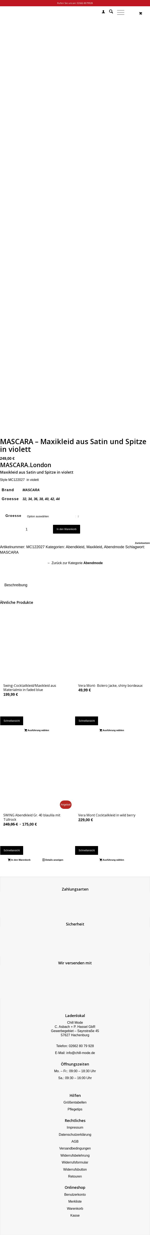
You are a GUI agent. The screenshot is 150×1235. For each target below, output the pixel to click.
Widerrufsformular (75, 1162)
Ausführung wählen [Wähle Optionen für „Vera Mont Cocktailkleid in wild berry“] (112, 860)
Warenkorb (75, 1208)
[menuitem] (101, 12)
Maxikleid (94, 547)
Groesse (13, 516)
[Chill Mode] (60, 12)
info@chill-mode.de (80, 1053)
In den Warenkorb (66, 529)
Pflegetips (75, 1109)
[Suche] (109, 12)
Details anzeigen (53, 860)
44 (58, 499)
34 (30, 499)
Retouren (75, 1176)
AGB (75, 1141)
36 (35, 499)
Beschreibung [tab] (15, 585)
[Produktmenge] (26, 529)
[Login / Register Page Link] (101, 12)
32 (24, 499)
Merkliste (75, 1201)
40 (47, 499)
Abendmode (114, 547)
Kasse (74, 1215)
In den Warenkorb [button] (19, 860)
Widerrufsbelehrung (75, 1155)
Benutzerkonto (75, 1194)
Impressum (75, 1127)
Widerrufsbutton (75, 1169)
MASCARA (31, 490)
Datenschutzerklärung (75, 1134)
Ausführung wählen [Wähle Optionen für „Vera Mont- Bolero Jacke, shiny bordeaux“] (112, 730)
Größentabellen (74, 1102)
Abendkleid (75, 547)
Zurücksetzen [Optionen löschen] (142, 543)
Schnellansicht (12, 720)
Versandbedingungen (75, 1148)
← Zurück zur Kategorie (75, 563)
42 (52, 499)
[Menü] (118, 12)
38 (41, 499)
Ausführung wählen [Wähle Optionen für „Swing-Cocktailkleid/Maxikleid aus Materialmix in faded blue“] (36, 730)
